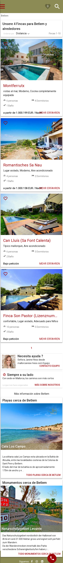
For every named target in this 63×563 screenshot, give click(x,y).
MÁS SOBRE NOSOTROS (47, 385)
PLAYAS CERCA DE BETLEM (43, 475)
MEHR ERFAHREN (49, 112)
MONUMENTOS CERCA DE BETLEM (39, 554)
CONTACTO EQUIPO (49, 366)
